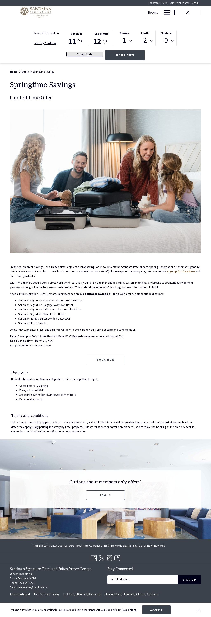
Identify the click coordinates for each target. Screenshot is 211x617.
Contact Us (55, 545)
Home (14, 71)
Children (166, 33)
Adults (145, 33)
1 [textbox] (124, 40)
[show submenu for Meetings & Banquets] (144, 12)
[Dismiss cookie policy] (198, 610)
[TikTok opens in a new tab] (117, 557)
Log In (105, 495)
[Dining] (153, 12)
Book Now (130, 55)
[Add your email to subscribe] (142, 579)
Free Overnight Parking (46, 594)
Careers (69, 545)
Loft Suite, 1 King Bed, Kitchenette (82, 594)
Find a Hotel (40, 545)
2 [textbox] (145, 40)
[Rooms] (80, 12)
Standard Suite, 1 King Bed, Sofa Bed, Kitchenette (132, 594)
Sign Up (189, 579)
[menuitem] (40, 545)
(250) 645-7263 (26, 583)
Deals (25, 71)
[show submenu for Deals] (104, 12)
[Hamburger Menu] (165, 12)
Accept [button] (156, 610)
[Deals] (95, 12)
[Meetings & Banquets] (124, 12)
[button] (76, 38)
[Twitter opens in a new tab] (101, 557)
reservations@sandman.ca (32, 587)
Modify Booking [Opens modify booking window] (45, 43)
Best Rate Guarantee (89, 545)
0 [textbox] (166, 40)
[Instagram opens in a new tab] (109, 557)
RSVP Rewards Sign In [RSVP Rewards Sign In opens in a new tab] (117, 546)
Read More (129, 610)
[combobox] (124, 41)
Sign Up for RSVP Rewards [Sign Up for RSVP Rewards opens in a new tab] (149, 546)
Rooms (124, 33)
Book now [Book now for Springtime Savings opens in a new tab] (106, 359)
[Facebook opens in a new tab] (94, 557)
